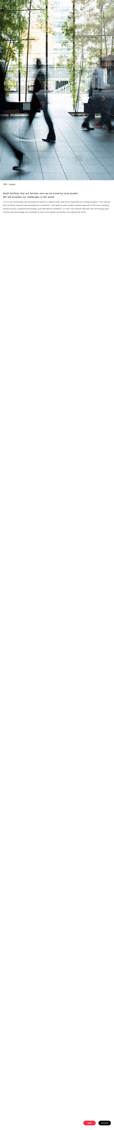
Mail (89, 1123)
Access (104, 1123)
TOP (5, 184)
